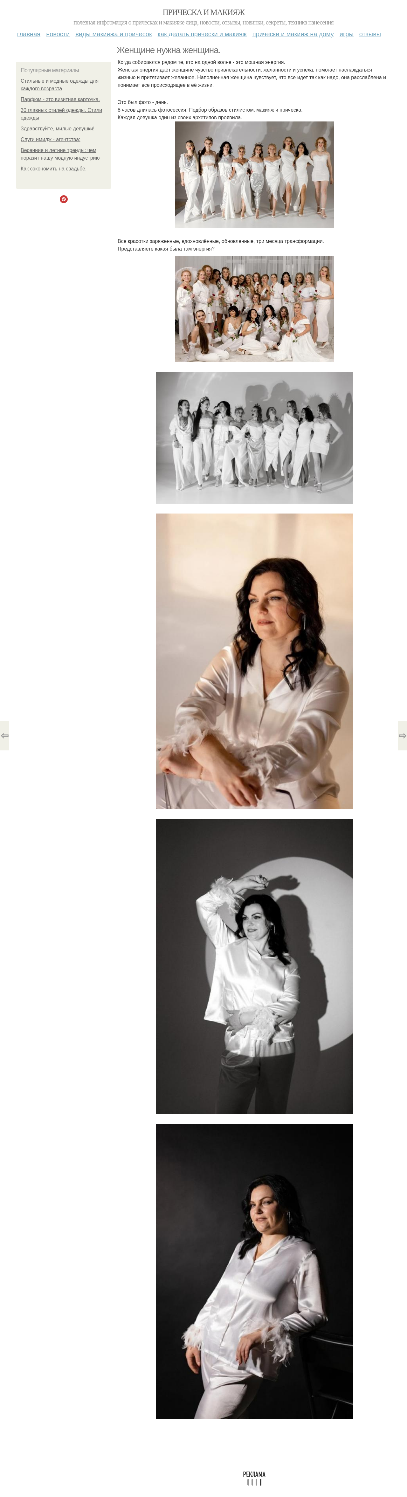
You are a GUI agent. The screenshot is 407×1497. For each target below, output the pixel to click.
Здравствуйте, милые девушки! (57, 128)
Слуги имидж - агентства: (50, 139)
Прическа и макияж (204, 12)
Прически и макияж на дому (293, 34)
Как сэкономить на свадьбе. (53, 168)
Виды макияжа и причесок (113, 34)
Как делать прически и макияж (202, 34)
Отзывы (370, 34)
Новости (58, 34)
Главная (28, 34)
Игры (347, 34)
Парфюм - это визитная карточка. (60, 99)
